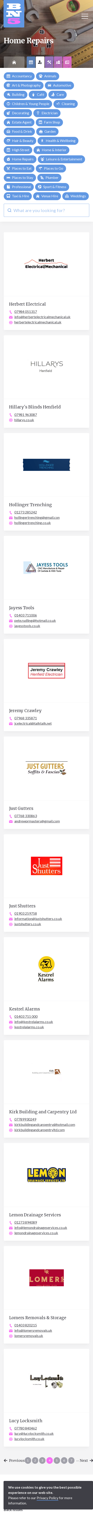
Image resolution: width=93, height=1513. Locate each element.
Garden (47, 131)
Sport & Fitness (52, 187)
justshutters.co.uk (27, 924)
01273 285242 (25, 512)
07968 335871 (25, 718)
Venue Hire (47, 196)
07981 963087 (25, 414)
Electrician (47, 113)
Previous (14, 1460)
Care (57, 94)
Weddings (75, 196)
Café (38, 94)
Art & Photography (24, 85)
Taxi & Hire (18, 196)
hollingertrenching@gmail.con (37, 517)
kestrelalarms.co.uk (29, 1027)
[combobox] (46, 210)
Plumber (49, 177)
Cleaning (65, 104)
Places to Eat (19, 168)
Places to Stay (20, 177)
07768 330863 (25, 816)
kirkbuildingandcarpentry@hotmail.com (44, 1124)
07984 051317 (25, 311)
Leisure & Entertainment (61, 159)
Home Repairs (20, 159)
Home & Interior (51, 150)
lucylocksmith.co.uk (29, 1439)
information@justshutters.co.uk (38, 918)
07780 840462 (25, 1428)
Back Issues (13, 1510)
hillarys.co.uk (24, 420)
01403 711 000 (26, 1016)
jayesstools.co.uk (27, 626)
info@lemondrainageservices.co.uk (40, 1227)
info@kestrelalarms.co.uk (33, 1022)
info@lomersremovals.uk (33, 1330)
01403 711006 (25, 615)
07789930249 (25, 1119)
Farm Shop (49, 122)
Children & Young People (28, 104)
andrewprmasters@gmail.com (37, 821)
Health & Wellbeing (58, 140)
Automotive (59, 85)
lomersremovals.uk (28, 1335)
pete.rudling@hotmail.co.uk (35, 620)
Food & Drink (19, 131)
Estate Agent (19, 122)
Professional (19, 187)
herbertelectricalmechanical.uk (37, 322)
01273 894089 (25, 1222)
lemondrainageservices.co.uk (36, 1233)
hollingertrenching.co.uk (32, 523)
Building (16, 94)
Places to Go (51, 168)
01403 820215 (25, 1325)
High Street (18, 150)
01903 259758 (25, 913)
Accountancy (19, 76)
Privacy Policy (47, 1498)
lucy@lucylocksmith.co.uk (34, 1433)
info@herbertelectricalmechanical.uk (42, 317)
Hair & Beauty (20, 140)
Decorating (18, 113)
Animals (47, 76)
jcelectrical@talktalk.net (33, 723)
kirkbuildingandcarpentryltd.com (39, 1130)
